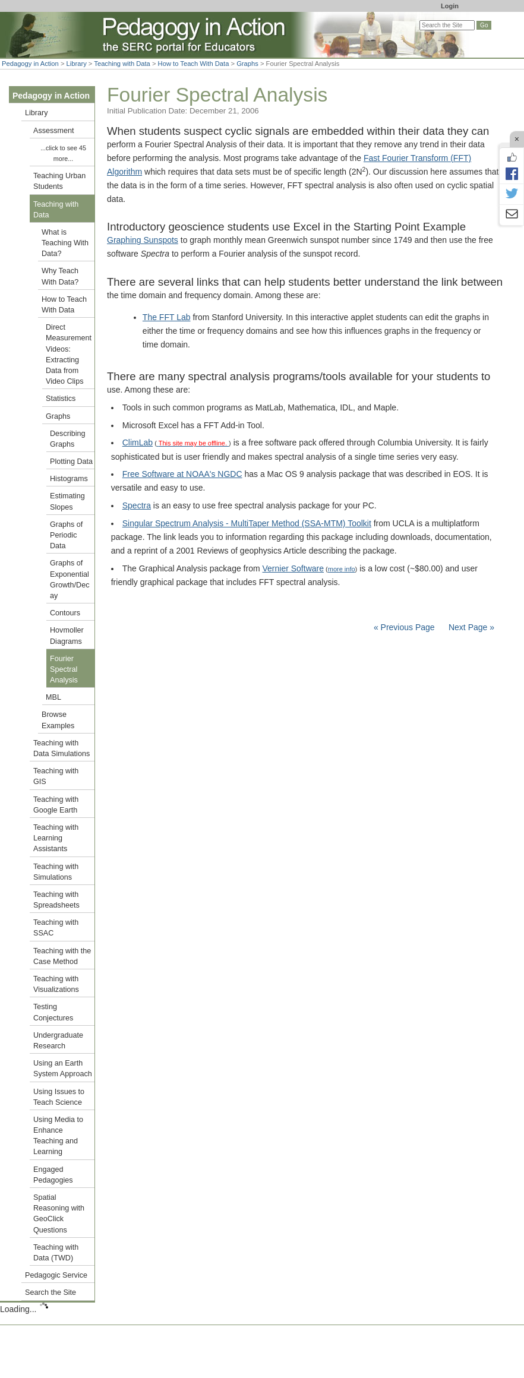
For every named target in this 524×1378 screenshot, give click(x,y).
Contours (65, 613)
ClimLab (137, 442)
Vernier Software (293, 568)
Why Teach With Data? (60, 276)
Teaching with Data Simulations (61, 748)
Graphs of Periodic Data (66, 535)
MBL (53, 697)
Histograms (69, 479)
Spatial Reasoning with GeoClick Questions (58, 1213)
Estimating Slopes (67, 501)
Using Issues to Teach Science (58, 1097)
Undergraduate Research (58, 1040)
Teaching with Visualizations (56, 984)
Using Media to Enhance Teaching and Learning (58, 1135)
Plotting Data (71, 461)
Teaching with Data (122, 63)
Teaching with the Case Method (62, 956)
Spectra (136, 505)
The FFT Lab (167, 317)
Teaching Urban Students (59, 181)
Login (450, 6)
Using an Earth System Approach (62, 1068)
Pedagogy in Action (30, 63)
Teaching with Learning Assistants (55, 838)
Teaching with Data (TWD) (55, 1252)
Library (77, 63)
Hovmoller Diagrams (67, 635)
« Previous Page (404, 627)
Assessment (53, 131)
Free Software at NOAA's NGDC (182, 474)
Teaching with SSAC (55, 927)
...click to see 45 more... (63, 153)
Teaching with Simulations (55, 871)
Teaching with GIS (55, 776)
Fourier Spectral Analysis (64, 669)
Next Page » (470, 627)
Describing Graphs (68, 438)
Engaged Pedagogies (53, 1174)
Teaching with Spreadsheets (56, 899)
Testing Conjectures (53, 1012)
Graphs (247, 63)
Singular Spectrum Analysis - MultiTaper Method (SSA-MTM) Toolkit (246, 523)
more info (341, 569)
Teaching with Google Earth (55, 804)
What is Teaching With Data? (65, 243)
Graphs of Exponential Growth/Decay (70, 579)
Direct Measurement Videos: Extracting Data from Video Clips (68, 354)
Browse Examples (58, 719)
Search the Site (50, 1292)
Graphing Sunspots (142, 240)
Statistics (60, 398)
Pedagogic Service (56, 1275)
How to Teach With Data (193, 63)
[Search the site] (447, 25)
